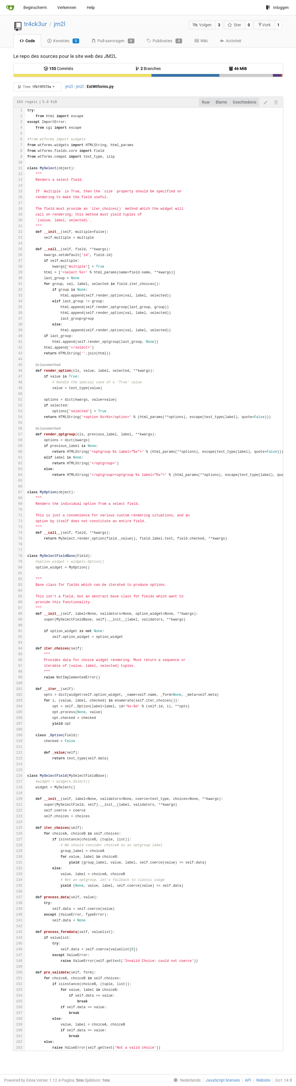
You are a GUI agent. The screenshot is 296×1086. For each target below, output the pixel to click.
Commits (58, 68)
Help (91, 7)
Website (263, 1080)
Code (27, 40)
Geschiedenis (244, 102)
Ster (234, 25)
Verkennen (66, 7)
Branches (148, 68)
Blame (221, 102)
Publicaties (164, 41)
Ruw (206, 102)
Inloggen (277, 7)
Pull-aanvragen (112, 41)
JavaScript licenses (223, 1080)
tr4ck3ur (35, 24)
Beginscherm (35, 7)
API (248, 1080)
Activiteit (230, 40)
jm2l (59, 24)
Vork (264, 24)
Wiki (201, 40)
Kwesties (63, 41)
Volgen (202, 25)
